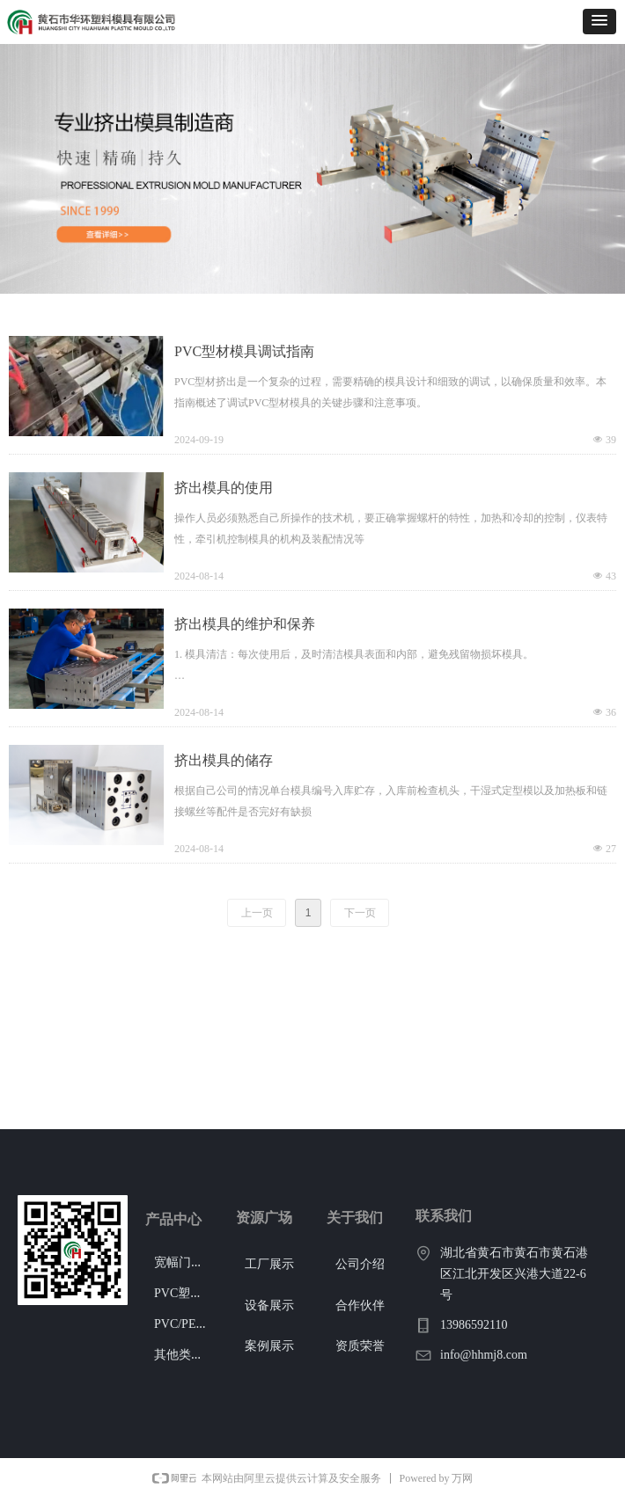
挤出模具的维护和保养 (244, 623)
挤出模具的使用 (223, 487)
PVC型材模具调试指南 (244, 351)
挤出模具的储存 (223, 760)
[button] (599, 21)
